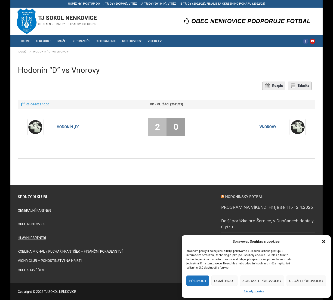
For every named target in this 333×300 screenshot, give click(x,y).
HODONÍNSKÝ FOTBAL (244, 197)
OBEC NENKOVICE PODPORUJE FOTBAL (247, 21)
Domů (22, 51)
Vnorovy (267, 127)
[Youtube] (312, 41)
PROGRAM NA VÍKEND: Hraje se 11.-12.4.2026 (267, 207)
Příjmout (198, 281)
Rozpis (274, 86)
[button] (323, 241)
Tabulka (299, 86)
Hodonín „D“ (68, 127)
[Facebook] (305, 41)
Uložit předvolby (306, 281)
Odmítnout (224, 281)
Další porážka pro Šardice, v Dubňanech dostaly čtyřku (267, 223)
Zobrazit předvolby (262, 281)
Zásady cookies (254, 291)
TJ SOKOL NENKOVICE (67, 18)
